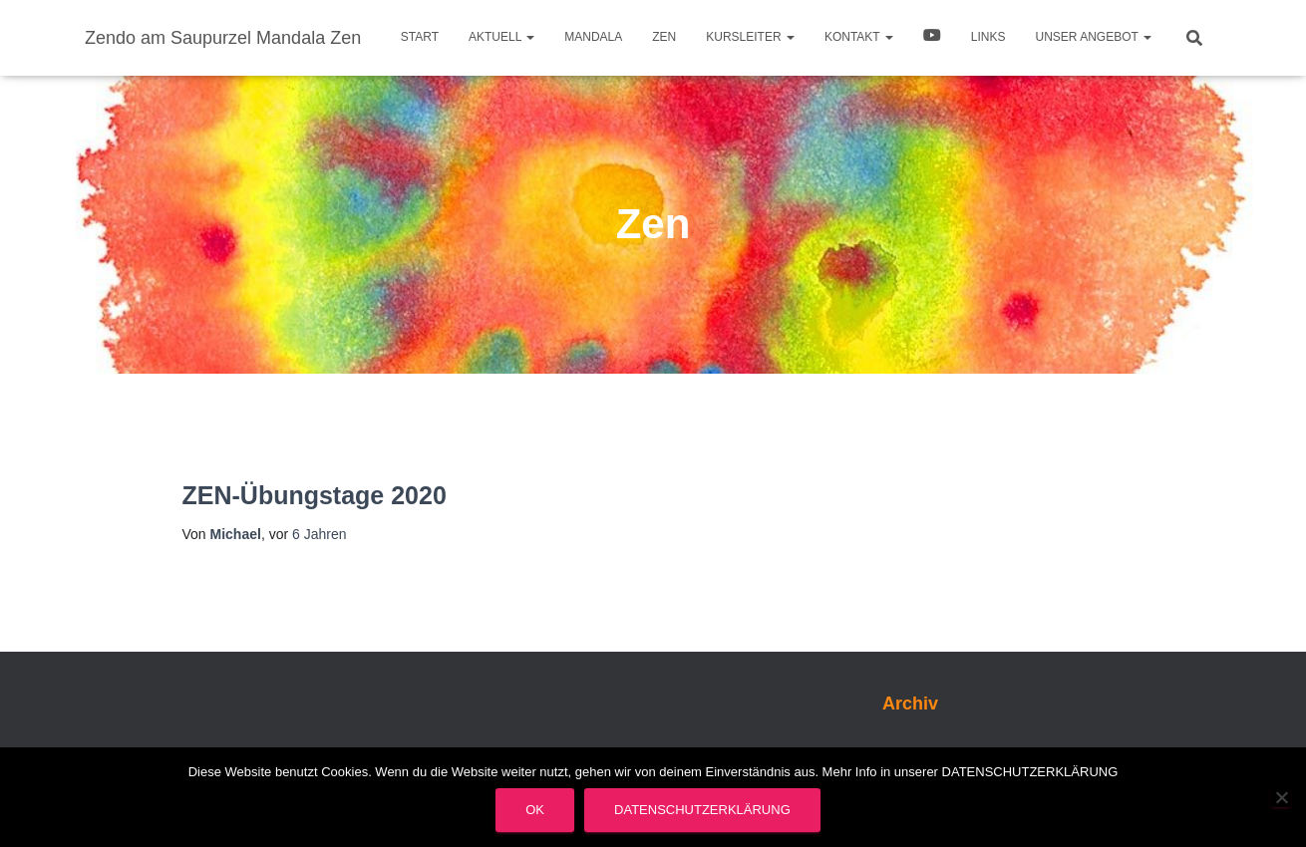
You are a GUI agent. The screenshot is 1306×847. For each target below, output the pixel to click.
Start (420, 37)
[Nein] (1281, 797)
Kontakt (858, 37)
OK (534, 809)
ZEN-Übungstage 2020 (314, 495)
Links (988, 37)
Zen (664, 37)
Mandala (593, 37)
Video (932, 38)
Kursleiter (750, 37)
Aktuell (501, 37)
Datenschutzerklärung (702, 809)
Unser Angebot (1093, 37)
